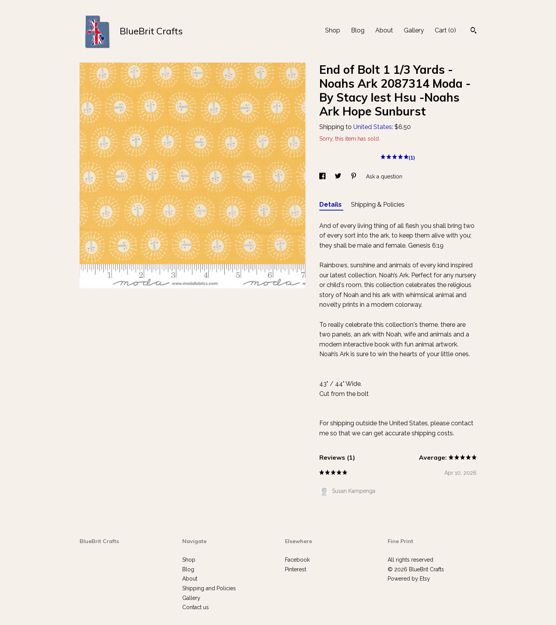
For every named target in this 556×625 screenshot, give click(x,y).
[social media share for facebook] (323, 176)
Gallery (414, 30)
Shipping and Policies (209, 588)
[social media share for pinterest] (354, 176)
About (384, 30)
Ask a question (384, 176)
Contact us (195, 607)
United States (372, 127)
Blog (357, 30)
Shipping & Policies (378, 204)
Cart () (445, 30)
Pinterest (295, 569)
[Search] (473, 31)
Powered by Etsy (409, 579)
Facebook (297, 560)
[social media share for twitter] (339, 176)
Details (331, 204)
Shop (332, 30)
